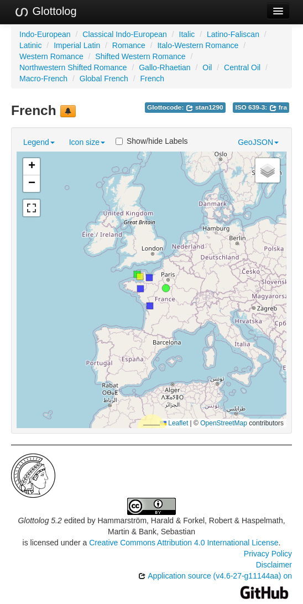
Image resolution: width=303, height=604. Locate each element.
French (152, 78)
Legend (39, 142)
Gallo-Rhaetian (164, 67)
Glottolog (45, 11)
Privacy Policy (268, 553)
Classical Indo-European (124, 34)
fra (278, 107)
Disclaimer (274, 564)
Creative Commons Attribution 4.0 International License (183, 542)
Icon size (87, 142)
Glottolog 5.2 (39, 520)
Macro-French (43, 78)
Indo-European (45, 34)
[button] (165, 288)
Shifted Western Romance (140, 56)
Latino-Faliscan (233, 34)
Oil (207, 67)
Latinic (30, 45)
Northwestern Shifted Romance (73, 67)
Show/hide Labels (152, 141)
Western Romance (51, 56)
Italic (187, 34)
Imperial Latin (77, 45)
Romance (128, 45)
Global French (104, 78)
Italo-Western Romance (197, 45)
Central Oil (242, 67)
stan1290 (204, 107)
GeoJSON (258, 142)
